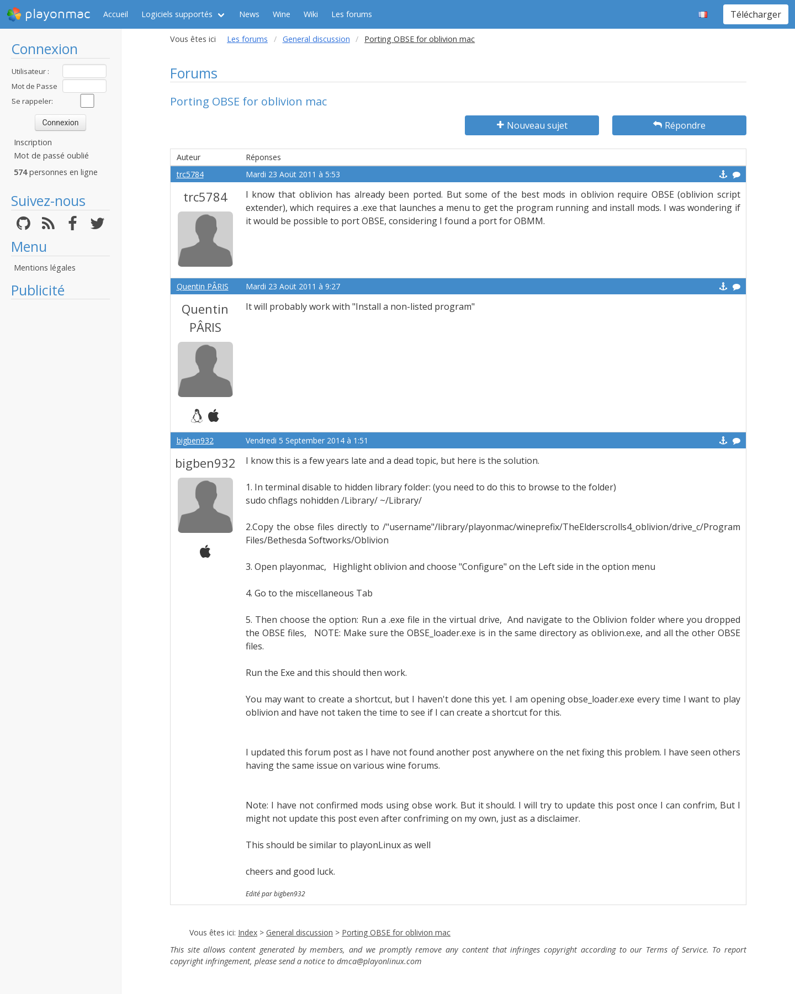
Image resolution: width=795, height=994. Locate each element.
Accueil (115, 14)
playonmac (48, 14)
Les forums (351, 14)
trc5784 (190, 174)
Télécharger (755, 14)
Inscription (33, 142)
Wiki (311, 14)
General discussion (316, 39)
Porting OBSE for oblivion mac (396, 932)
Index (247, 932)
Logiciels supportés (177, 14)
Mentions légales (45, 267)
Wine (281, 14)
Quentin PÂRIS (203, 286)
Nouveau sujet (532, 125)
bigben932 (195, 440)
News (249, 14)
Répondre (679, 125)
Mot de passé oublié (51, 155)
